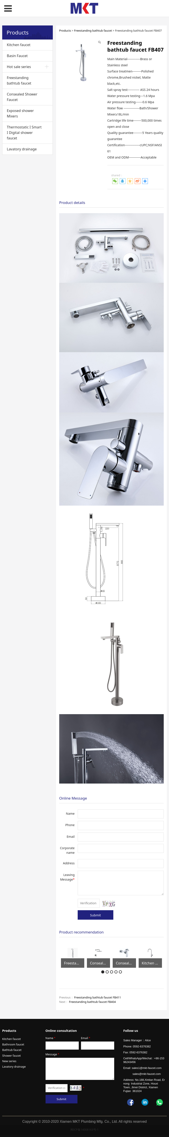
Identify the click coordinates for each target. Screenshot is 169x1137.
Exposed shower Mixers (20, 113)
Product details (72, 202)
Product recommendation (81, 932)
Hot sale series (19, 66)
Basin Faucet (17, 55)
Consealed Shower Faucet (22, 97)
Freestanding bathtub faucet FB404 (92, 1002)
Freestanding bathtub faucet (19, 80)
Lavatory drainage (22, 149)
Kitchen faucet (18, 44)
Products (65, 30)
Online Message (73, 798)
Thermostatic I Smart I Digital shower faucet (24, 133)
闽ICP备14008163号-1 (84, 1130)
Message (53, 1054)
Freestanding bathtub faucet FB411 (97, 997)
